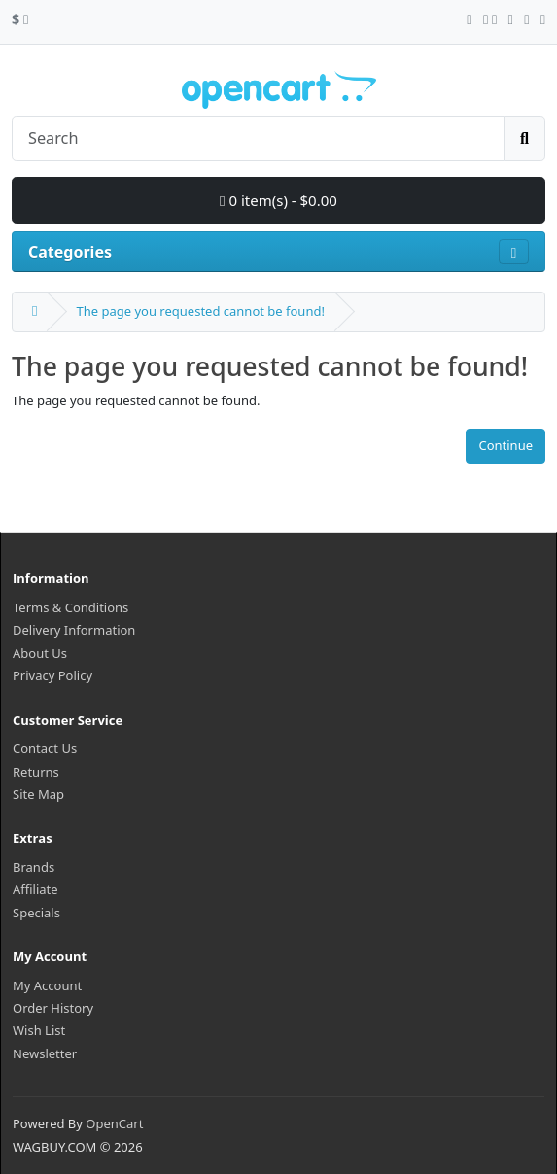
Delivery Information (74, 630)
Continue (505, 445)
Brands (33, 867)
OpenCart (114, 1123)
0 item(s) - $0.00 (278, 200)
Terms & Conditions (70, 607)
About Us (40, 653)
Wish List (39, 1030)
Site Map (38, 794)
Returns (36, 771)
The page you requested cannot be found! (200, 311)
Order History (53, 1008)
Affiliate (35, 889)
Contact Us (45, 748)
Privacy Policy (52, 675)
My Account (47, 985)
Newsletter (45, 1053)
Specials (36, 912)
